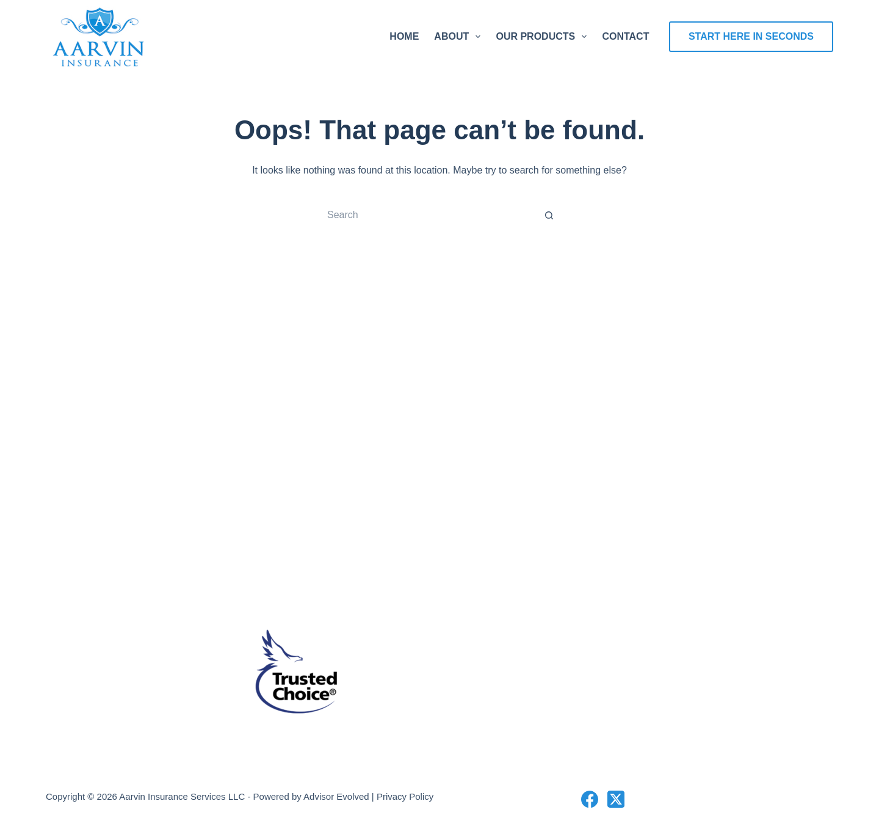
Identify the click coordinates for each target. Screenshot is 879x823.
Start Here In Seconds (751, 36)
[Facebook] (589, 799)
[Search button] (549, 215)
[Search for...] (427, 215)
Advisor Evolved (336, 796)
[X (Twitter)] (615, 799)
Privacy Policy (405, 796)
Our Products (543, 36)
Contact (625, 36)
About (459, 36)
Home (404, 36)
